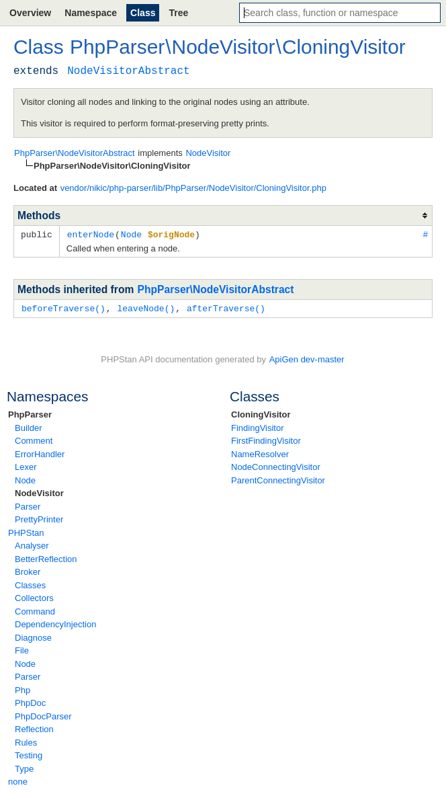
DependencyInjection (55, 623)
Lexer (26, 466)
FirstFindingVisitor (266, 439)
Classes (30, 584)
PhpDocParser (43, 715)
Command (35, 610)
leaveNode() (146, 307)
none (18, 780)
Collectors (34, 597)
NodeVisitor (39, 492)
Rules (26, 741)
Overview (30, 12)
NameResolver (260, 453)
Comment (33, 439)
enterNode (90, 234)
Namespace (90, 12)
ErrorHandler (39, 453)
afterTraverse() (226, 307)
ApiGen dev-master (307, 358)
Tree (178, 12)
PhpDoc (30, 702)
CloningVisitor (261, 413)
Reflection (34, 728)
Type (24, 767)
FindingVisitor (257, 427)
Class (142, 12)
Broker (27, 570)
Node (25, 479)
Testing (28, 754)
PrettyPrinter (39, 518)
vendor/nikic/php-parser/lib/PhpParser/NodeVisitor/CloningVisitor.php (193, 188)
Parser (27, 505)
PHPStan (26, 531)
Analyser (32, 544)
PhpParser (30, 413)
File (22, 649)
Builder (28, 427)
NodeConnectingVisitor (275, 466)
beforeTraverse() (63, 307)
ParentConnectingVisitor (278, 479)
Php (22, 689)
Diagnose (33, 636)
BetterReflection (46, 558)
